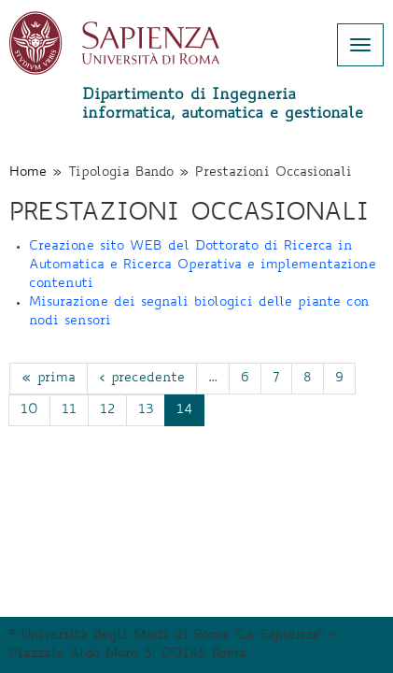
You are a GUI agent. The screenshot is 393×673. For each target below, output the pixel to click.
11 (69, 410)
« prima (48, 378)
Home (28, 172)
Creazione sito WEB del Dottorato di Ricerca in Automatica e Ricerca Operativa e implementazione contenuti (202, 265)
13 (145, 410)
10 (29, 410)
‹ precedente (142, 378)
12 (107, 410)
